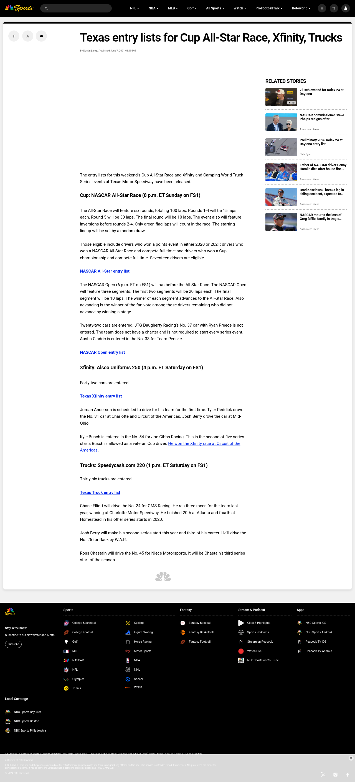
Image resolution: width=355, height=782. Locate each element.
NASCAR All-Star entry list (105, 271)
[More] (322, 8)
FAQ (65, 753)
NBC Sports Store (78, 753)
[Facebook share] (13, 36)
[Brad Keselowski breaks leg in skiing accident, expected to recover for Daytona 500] (281, 197)
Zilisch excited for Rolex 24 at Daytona (322, 92)
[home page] (19, 8)
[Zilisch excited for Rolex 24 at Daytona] (281, 97)
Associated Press (309, 129)
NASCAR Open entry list (102, 352)
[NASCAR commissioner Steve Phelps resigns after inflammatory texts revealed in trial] (281, 122)
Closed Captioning (51, 753)
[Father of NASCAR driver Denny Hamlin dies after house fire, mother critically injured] (281, 172)
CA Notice (177, 753)
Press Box (95, 753)
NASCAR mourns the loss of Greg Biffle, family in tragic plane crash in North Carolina (321, 217)
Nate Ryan (305, 154)
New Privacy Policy (160, 753)
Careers (35, 753)
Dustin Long (90, 50)
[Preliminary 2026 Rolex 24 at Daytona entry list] (281, 147)
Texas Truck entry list (100, 492)
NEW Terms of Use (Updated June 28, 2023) (125, 753)
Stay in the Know (16, 628)
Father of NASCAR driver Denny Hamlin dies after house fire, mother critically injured (323, 167)
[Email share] (41, 36)
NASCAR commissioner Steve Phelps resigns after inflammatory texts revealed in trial (322, 117)
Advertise (24, 753)
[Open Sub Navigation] (138, 8)
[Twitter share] (27, 36)
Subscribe (13, 644)
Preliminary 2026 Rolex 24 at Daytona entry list (321, 142)
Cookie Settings (194, 753)
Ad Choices (11, 753)
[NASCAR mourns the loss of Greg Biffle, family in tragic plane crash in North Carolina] (281, 222)
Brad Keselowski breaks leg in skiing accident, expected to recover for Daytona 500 (322, 192)
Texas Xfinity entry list (101, 396)
